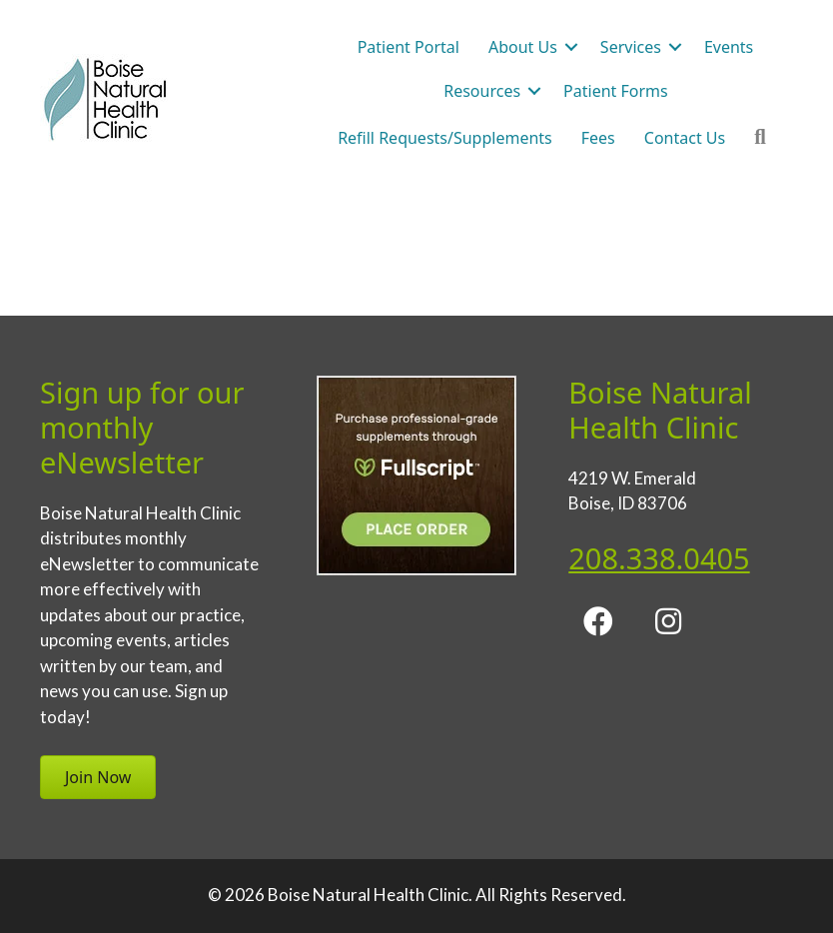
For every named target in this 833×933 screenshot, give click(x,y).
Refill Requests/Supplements (445, 138)
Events (728, 47)
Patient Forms (615, 91)
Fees (598, 138)
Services (630, 47)
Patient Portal (408, 47)
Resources (481, 91)
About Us (522, 47)
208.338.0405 (658, 557)
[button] (571, 47)
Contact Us (684, 138)
